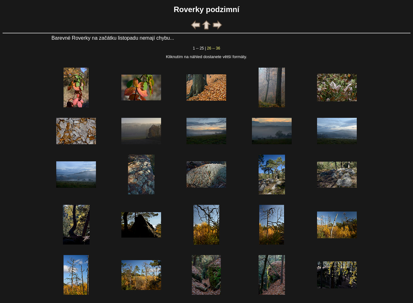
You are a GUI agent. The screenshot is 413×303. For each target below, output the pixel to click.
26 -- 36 (213, 48)
